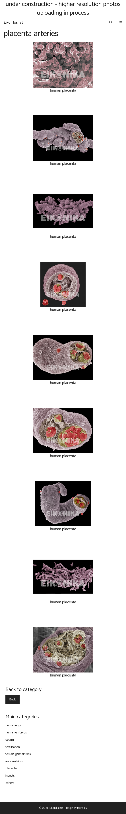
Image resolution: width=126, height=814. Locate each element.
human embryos (16, 732)
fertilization (12, 747)
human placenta (63, 90)
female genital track (18, 754)
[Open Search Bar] (111, 22)
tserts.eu (82, 808)
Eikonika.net (13, 23)
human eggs (13, 725)
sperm (9, 740)
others (9, 783)
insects (10, 775)
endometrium (14, 761)
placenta (11, 768)
